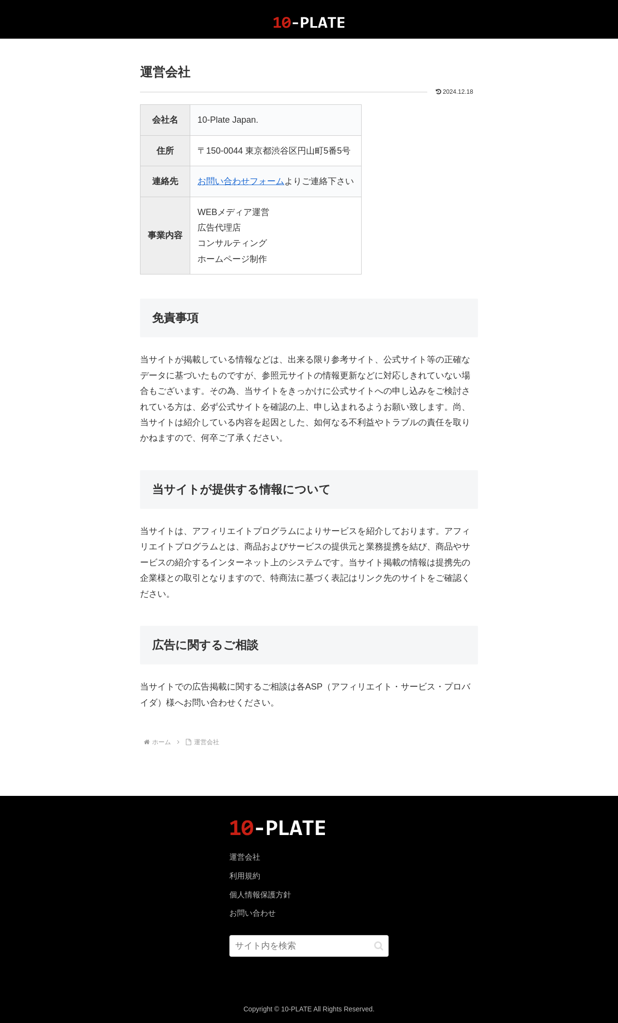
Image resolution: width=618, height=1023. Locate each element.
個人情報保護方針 (260, 895)
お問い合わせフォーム (240, 181)
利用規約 (244, 876)
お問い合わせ (252, 913)
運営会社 (244, 857)
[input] (309, 946)
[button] (378, 945)
